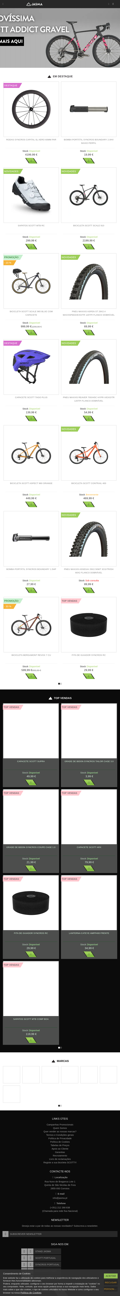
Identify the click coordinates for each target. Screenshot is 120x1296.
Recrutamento (60, 1155)
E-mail (60, 1194)
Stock (25, 151)
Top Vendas (60, 698)
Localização (60, 1177)
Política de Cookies (60, 1142)
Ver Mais (31, 161)
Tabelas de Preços (60, 1145)
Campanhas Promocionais (60, 1124)
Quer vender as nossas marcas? (60, 1131)
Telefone (60, 1203)
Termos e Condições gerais (60, 1135)
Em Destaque (60, 76)
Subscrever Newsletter (22, 1234)
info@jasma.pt (60, 1198)
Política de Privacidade (60, 1138)
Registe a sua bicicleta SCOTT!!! (60, 1162)
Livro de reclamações (60, 1159)
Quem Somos (60, 1128)
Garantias (60, 1152)
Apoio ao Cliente (60, 1148)
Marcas (60, 1061)
